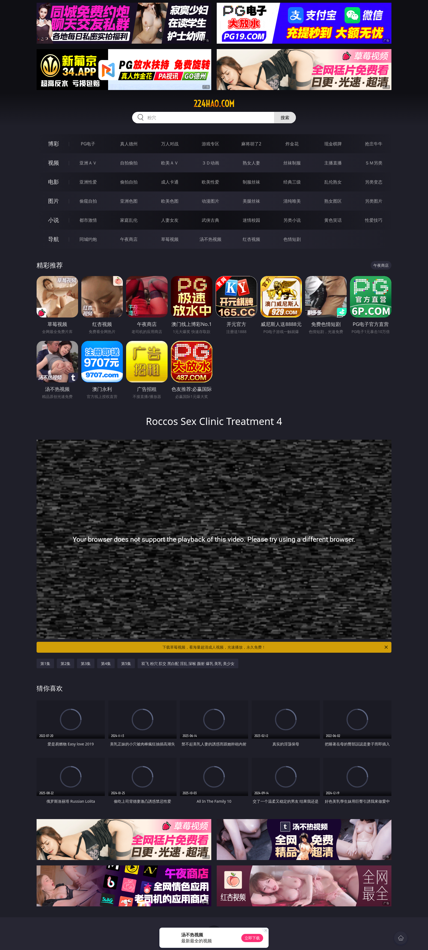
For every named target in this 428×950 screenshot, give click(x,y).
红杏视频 (251, 239)
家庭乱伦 (129, 220)
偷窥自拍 (88, 201)
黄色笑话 (333, 220)
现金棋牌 (333, 144)
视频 (53, 162)
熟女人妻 (251, 163)
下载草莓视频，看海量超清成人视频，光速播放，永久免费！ (275, 647)
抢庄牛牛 (373, 144)
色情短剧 (292, 239)
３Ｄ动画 (210, 163)
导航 (53, 239)
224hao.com (214, 103)
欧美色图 (170, 201)
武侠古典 (210, 220)
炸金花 (292, 144)
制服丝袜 (251, 182)
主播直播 (333, 163)
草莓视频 (170, 239)
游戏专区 (210, 144)
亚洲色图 (129, 201)
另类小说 (292, 220)
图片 (53, 201)
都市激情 (88, 220)
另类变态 (373, 182)
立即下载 (252, 937)
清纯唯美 (292, 201)
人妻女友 (170, 220)
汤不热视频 (210, 239)
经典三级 (292, 182)
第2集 (65, 663)
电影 (53, 181)
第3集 (86, 663)
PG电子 (88, 144)
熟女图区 (333, 201)
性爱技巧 (373, 220)
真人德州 (129, 144)
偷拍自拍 (129, 182)
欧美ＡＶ (170, 163)
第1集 (45, 663)
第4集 (106, 663)
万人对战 (170, 144)
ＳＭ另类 (373, 163)
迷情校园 (251, 220)
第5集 (126, 663)
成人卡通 (170, 182)
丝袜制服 (292, 163)
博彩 (53, 143)
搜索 (285, 118)
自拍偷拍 (129, 163)
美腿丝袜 (251, 201)
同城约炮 (88, 239)
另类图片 (373, 201)
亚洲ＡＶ (88, 163)
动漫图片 (210, 201)
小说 (53, 220)
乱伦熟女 (333, 182)
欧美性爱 (210, 182)
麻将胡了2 (251, 144)
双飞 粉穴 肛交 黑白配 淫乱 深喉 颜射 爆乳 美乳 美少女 (187, 663)
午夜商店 (129, 239)
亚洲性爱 (88, 182)
